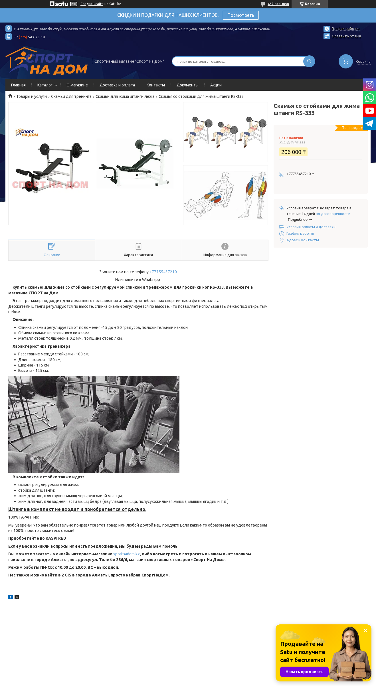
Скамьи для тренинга (71, 96)
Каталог (44, 85)
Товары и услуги (31, 96)
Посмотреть (240, 15)
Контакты (156, 85)
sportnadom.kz (126, 554)
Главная (18, 85)
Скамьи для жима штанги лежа (125, 96)
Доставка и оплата (117, 85)
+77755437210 (163, 272)
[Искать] (309, 61)
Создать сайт (91, 4)
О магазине (77, 85)
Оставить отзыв (346, 36)
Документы (188, 85)
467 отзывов (278, 4)
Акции (216, 85)
